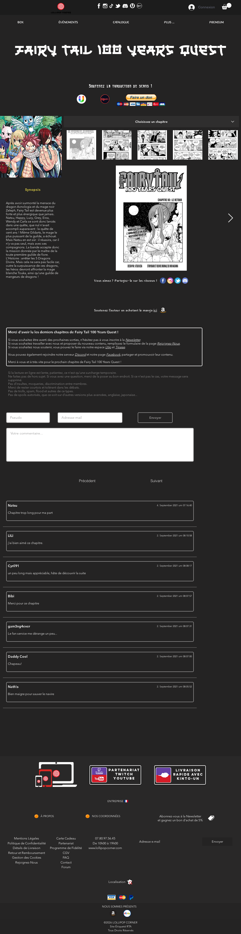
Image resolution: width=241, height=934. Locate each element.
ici (155, 310)
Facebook (113, 354)
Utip (108, 347)
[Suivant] (156, 481)
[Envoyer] (155, 417)
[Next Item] (230, 218)
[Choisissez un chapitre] (151, 121)
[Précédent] (87, 481)
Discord (80, 354)
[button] (20, 22)
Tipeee (120, 347)
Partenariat (66, 843)
